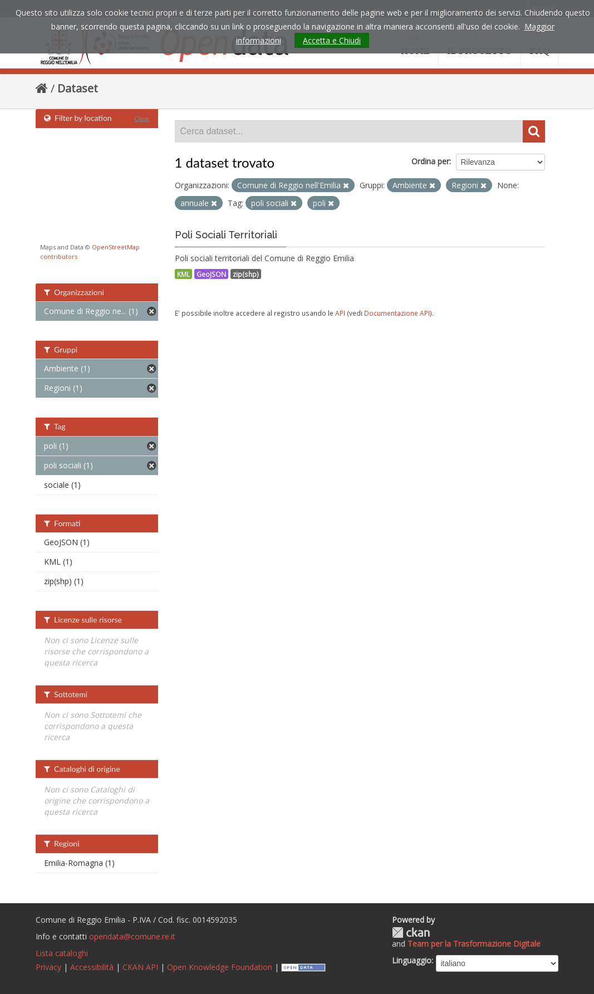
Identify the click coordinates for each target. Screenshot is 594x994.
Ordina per (430, 161)
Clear (142, 118)
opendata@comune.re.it (132, 936)
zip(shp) (246, 274)
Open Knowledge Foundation (219, 967)
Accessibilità (92, 967)
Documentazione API (397, 313)
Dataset (77, 88)
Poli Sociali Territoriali (226, 235)
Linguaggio (411, 960)
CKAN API (140, 967)
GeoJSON (211, 274)
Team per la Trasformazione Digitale (474, 943)
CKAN (411, 932)
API (340, 313)
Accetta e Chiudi (332, 40)
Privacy (48, 967)
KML (183, 274)
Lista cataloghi (62, 953)
